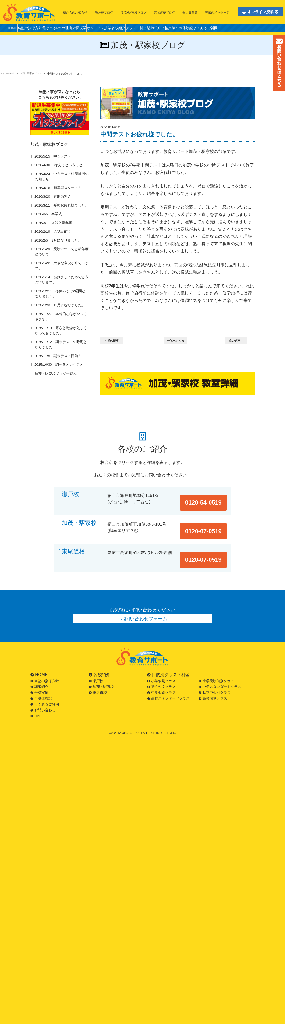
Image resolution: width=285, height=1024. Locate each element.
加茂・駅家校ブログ (36, 73)
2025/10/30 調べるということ (56, 368)
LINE (36, 695)
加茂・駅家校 (79, 517)
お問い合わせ (42, 689)
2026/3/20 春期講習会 (50, 204)
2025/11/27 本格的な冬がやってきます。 (60, 319)
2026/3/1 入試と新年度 (51, 230)
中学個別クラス (161, 672)
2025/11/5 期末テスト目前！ (55, 359)
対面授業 (94, 29)
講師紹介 (186, 29)
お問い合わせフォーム (144, 597)
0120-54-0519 (208, 494)
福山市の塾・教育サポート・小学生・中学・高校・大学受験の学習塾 (29, 12)
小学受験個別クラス (216, 660)
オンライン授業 (260, 12)
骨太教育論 (190, 12)
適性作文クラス (161, 666)
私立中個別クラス (215, 672)
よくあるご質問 (250, 29)
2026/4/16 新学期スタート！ (55, 195)
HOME (13, 29)
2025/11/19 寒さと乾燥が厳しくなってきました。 (60, 333)
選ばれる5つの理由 (68, 29)
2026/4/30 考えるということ (55, 172)
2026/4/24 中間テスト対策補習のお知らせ (61, 183)
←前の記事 (114, 341)
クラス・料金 (164, 29)
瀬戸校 (70, 494)
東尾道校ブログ (164, 12)
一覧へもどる (178, 341)
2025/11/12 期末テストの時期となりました (60, 347)
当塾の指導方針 (36, 29)
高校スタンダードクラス (168, 678)
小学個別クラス (161, 660)
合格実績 (204, 29)
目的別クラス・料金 (168, 654)
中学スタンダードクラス (220, 666)
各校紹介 (142, 29)
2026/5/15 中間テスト (50, 163)
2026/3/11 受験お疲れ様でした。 (58, 212)
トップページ (8, 73)
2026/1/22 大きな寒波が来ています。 (61, 271)
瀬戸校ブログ (104, 12)
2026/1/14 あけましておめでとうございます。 (61, 282)
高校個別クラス (213, 678)
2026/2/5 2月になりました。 (55, 248)
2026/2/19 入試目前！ (50, 239)
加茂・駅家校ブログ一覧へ (54, 377)
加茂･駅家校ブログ (133, 12)
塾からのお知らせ (75, 12)
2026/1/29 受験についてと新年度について (61, 259)
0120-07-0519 (208, 517)
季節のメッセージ (217, 12)
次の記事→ (239, 341)
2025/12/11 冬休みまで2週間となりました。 (61, 296)
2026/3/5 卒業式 (46, 221)
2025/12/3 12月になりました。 (56, 308)
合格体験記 (224, 29)
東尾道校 (73, 540)
